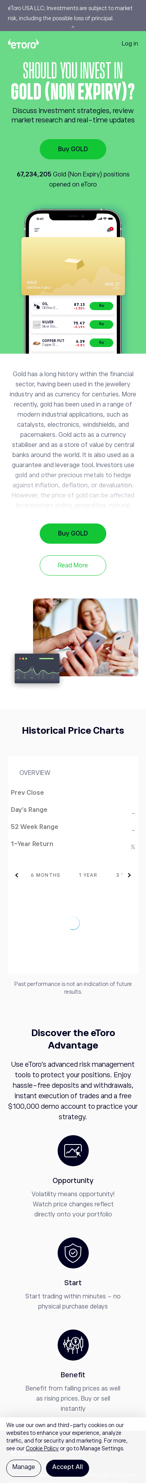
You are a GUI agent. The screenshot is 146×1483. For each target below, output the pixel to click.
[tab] (57, 875)
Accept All (67, 1467)
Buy (101, 305)
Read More (73, 565)
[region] (73, 1450)
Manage (23, 1467)
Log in (130, 43)
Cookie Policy (42, 1448)
